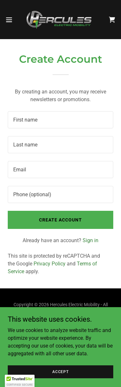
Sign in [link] (90, 240)
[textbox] (60, 119)
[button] (11, 19)
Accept (60, 371)
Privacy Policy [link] (50, 264)
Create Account (60, 219)
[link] (60, 20)
